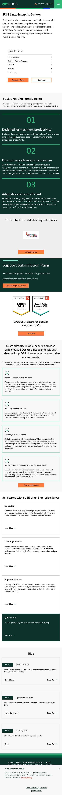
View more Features (31, 485)
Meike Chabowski (11, 713)
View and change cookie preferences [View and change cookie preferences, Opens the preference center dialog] (36, 789)
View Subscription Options (16, 286)
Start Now (9, 635)
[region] (31, 780)
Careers (11, 762)
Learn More (31, 333)
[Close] (59, 768)
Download (41, 80)
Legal (18, 762)
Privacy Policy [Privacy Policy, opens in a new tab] (26, 778)
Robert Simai (9, 680)
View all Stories (31, 252)
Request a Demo (18, 80)
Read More (51, 680)
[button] (39, 3)
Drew (7, 744)
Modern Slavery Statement (33, 762)
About (48, 762)
